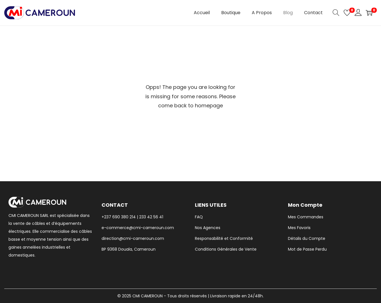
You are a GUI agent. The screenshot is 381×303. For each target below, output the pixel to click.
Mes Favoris (299, 228)
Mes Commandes (305, 217)
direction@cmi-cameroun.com (133, 238)
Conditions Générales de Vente (226, 249)
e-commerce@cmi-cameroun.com (138, 228)
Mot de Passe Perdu (307, 249)
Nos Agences (207, 228)
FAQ (199, 217)
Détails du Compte (306, 238)
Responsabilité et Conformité (224, 238)
